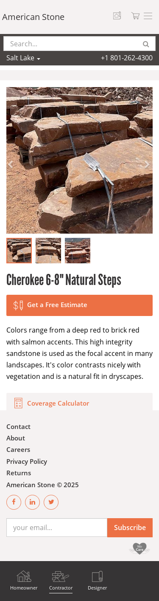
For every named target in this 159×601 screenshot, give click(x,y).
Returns (18, 472)
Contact (18, 426)
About (15, 438)
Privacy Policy (26, 461)
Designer (97, 587)
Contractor (61, 587)
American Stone (33, 17)
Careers (18, 449)
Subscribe (130, 527)
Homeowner (23, 587)
